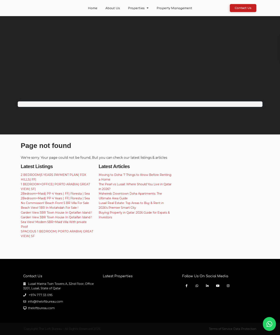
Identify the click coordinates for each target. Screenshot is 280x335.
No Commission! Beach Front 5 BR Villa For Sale (55, 203)
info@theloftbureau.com (45, 301)
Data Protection (244, 329)
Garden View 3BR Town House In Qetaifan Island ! (56, 212)
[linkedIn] (207, 286)
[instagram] (228, 286)
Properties (138, 8)
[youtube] (218, 286)
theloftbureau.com (41, 308)
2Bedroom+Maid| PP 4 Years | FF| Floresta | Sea (55, 193)
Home (95, 8)
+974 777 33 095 (40, 295)
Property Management (173, 8)
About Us (114, 8)
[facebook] (186, 286)
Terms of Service (220, 329)
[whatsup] (197, 286)
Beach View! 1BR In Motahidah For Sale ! (49, 208)
